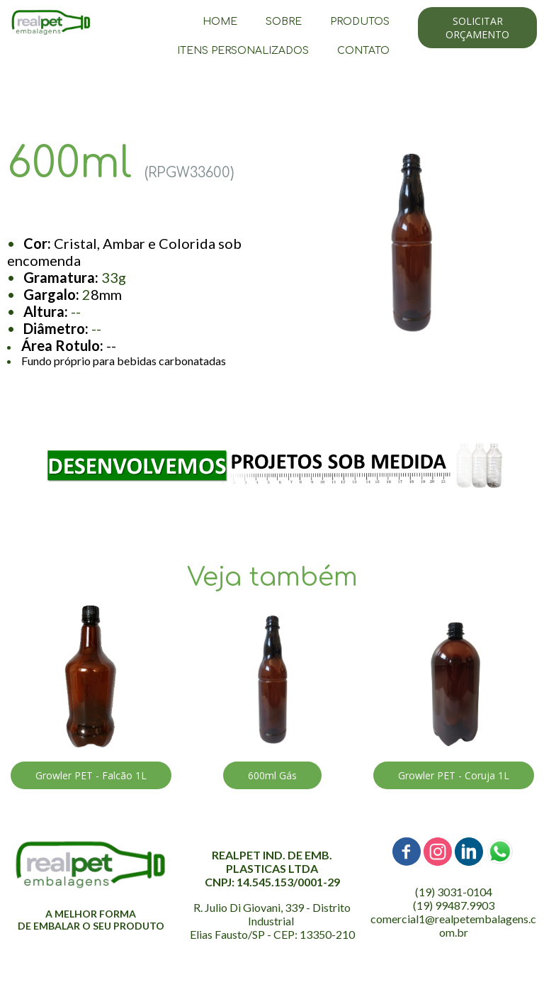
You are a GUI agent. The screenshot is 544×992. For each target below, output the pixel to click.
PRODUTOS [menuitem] (360, 21)
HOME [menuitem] (220, 21)
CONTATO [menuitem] (363, 50)
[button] (477, 27)
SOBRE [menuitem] (284, 21)
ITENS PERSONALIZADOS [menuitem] (243, 50)
